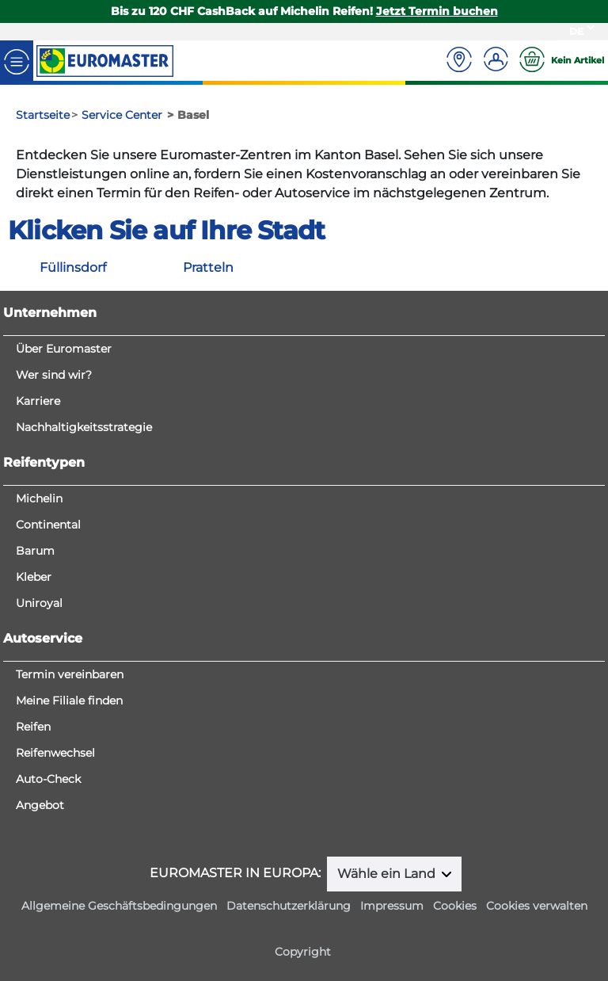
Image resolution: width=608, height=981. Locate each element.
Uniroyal (39, 603)
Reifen (33, 727)
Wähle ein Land (388, 873)
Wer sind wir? (54, 375)
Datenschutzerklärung (288, 906)
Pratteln (208, 267)
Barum (35, 551)
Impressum (392, 906)
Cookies (455, 906)
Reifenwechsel (55, 753)
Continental (48, 524)
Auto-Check (48, 779)
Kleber (33, 577)
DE (576, 31)
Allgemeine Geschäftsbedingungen (119, 906)
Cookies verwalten (536, 906)
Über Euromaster (64, 349)
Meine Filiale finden (69, 700)
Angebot (40, 805)
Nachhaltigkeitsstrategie (84, 427)
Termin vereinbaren (70, 674)
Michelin (39, 498)
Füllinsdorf (73, 267)
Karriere (38, 401)
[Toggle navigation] (16, 60)
